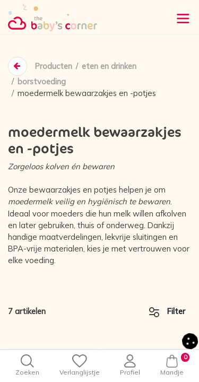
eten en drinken (109, 66)
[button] (190, 340)
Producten (53, 66)
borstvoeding (42, 81)
